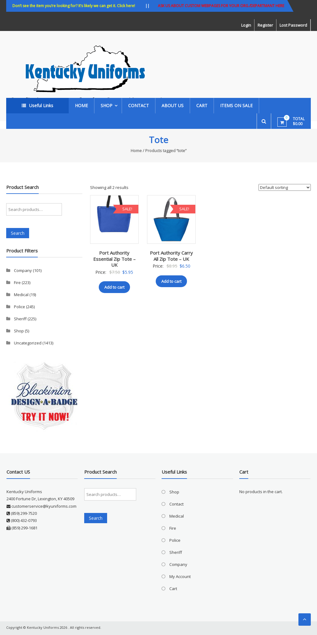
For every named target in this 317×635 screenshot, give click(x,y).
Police (19, 306)
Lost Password (293, 25)
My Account (180, 576)
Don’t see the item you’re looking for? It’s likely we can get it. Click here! (73, 5)
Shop (106, 105)
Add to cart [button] (114, 287)
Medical (21, 294)
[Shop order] (284, 187)
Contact (138, 105)
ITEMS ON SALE (236, 105)
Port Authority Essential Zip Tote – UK (114, 259)
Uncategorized (27, 343)
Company (23, 270)
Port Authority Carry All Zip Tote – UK (171, 256)
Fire (17, 282)
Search (17, 233)
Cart (201, 105)
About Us (173, 105)
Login (246, 25)
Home (81, 105)
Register (265, 25)
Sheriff (20, 319)
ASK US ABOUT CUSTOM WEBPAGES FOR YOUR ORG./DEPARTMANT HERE (221, 5)
